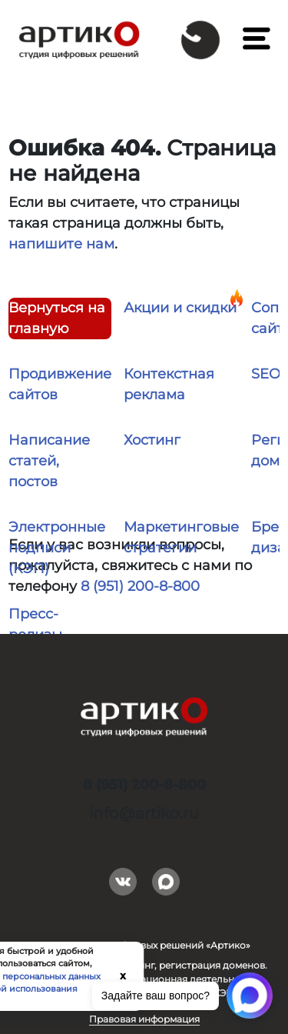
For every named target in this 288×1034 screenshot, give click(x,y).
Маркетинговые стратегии (181, 537)
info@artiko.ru (144, 813)
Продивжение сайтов (59, 384)
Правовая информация (144, 1019)
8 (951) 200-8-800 (140, 586)
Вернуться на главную (56, 318)
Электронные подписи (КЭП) (56, 548)
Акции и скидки (180, 307)
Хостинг (152, 440)
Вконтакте (123, 878)
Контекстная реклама (169, 384)
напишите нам (61, 243)
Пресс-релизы (35, 624)
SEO (265, 373)
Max (166, 878)
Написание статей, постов (49, 461)
